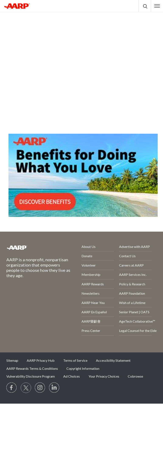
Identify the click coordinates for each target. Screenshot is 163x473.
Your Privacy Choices (104, 376)
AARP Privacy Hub (41, 360)
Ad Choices (71, 376)
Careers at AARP (131, 265)
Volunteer (89, 265)
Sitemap (12, 360)
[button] (157, 6)
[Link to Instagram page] (40, 387)
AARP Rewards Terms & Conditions (32, 368)
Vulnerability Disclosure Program (30, 376)
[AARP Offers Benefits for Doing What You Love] (83, 175)
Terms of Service (75, 360)
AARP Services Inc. (132, 274)
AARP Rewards (93, 284)
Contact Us (127, 256)
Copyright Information (82, 368)
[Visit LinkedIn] (54, 387)
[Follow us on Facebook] (11, 387)
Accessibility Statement (113, 360)
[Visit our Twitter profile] (26, 387)
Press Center (91, 331)
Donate (87, 256)
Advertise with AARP (134, 247)
